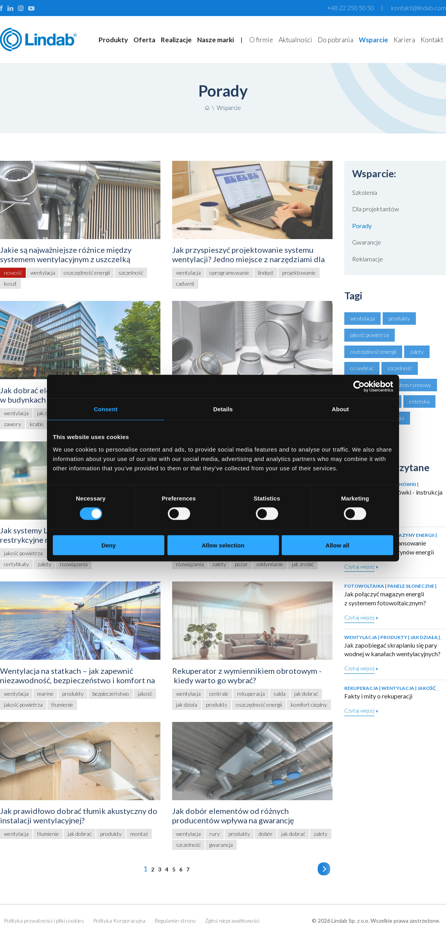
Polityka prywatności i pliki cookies (44, 920)
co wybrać (362, 368)
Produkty (113, 40)
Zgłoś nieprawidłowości (232, 920)
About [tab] (340, 409)
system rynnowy (411, 385)
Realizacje (176, 40)
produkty (399, 318)
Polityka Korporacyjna (119, 920)
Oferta (144, 40)
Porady (362, 225)
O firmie (261, 40)
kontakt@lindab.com (418, 7)
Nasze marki (215, 40)
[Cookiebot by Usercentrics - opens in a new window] (359, 386)
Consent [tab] (106, 409)
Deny (108, 545)
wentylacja (362, 318)
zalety (417, 351)
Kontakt (432, 40)
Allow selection (222, 545)
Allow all (337, 545)
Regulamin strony (175, 920)
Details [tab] (223, 409)
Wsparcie (373, 40)
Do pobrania (335, 40)
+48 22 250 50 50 (350, 7)
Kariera (404, 40)
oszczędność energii (373, 351)
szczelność (399, 368)
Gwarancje (366, 242)
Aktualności (295, 40)
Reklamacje (367, 259)
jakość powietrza (369, 334)
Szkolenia (364, 192)
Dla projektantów (375, 208)
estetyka (419, 401)
